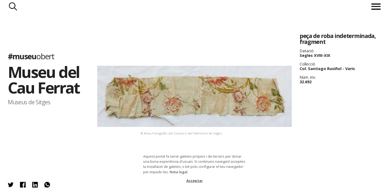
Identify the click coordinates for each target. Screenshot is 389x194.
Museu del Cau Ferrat (43, 79)
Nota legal (178, 171)
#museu (31, 56)
